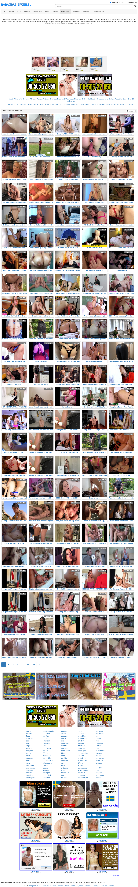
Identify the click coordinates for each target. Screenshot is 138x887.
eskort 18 (99, 760)
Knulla (96, 104)
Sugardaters (103, 104)
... (22, 664)
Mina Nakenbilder (80, 99)
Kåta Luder (11, 104)
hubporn (99, 773)
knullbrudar (47, 755)
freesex (98, 778)
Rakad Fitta (74, 104)
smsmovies (82, 738)
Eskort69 (19, 104)
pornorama (82, 733)
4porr (28, 736)
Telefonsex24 (61, 99)
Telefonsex (33, 99)
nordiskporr (30, 778)
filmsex (45, 765)
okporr (63, 763)
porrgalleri (99, 731)
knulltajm (46, 741)
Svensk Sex (83, 104)
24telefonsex (100, 751)
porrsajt (64, 738)
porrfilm (46, 736)
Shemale (131, 3)
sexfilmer (81, 748)
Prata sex (46, 99)
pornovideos (65, 751)
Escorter (47, 104)
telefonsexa (47, 763)
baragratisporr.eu (34, 886)
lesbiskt (98, 738)
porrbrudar (100, 733)
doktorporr (65, 773)
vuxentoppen (83, 768)
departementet (48, 731)
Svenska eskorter (102, 99)
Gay (123, 3)
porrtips (98, 755)
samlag (46, 770)
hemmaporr (100, 775)
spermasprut (83, 770)
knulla (80, 765)
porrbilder (64, 748)
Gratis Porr (66, 104)
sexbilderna (30, 768)
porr (97, 736)
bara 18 (81, 755)
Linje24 (11, 99)
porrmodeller (83, 753)
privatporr (46, 773)
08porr (45, 753)
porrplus (64, 731)
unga (28, 746)
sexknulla (81, 746)
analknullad (82, 760)
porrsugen (82, 751)
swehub (99, 753)
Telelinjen (17, 99)
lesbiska (29, 733)
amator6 (99, 746)
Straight (115, 3)
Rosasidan (118, 99)
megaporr (64, 765)
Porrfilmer (90, 104)
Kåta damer (130, 104)
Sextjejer (112, 99)
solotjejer (29, 751)
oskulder (64, 758)
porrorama (100, 758)
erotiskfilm (82, 736)
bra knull (64, 778)
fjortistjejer (65, 768)
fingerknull (100, 743)
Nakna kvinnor (27, 104)
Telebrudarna (25, 99)
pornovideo (47, 758)
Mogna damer (121, 104)
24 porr (81, 763)
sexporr (81, 743)
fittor (97, 741)
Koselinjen (53, 99)
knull (97, 748)
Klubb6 (125, 99)
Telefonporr (70, 99)
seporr (45, 768)
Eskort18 (131, 99)
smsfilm (81, 741)
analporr (99, 763)
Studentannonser (38, 104)
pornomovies (48, 760)
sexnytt (28, 753)
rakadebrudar (83, 778)
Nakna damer (112, 104)
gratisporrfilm (48, 748)
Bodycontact (71, 101)
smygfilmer (30, 765)
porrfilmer (46, 733)
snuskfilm (81, 773)
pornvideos (65, 743)
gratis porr (30, 738)
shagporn (81, 775)
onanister (64, 760)
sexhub (63, 733)
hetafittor (46, 743)
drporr (45, 751)
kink (97, 765)
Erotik (61, 104)
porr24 (45, 738)
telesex (28, 760)
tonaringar (30, 758)
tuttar (28, 755)
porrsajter (64, 736)
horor (80, 731)
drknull (63, 753)
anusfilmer (82, 758)
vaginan (29, 731)
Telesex (39, 99)
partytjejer (29, 775)
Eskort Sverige (91, 99)
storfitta (28, 748)
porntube (64, 746)
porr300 (99, 768)
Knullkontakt (54, 104)
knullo (98, 770)
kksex (45, 746)
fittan (63, 770)
